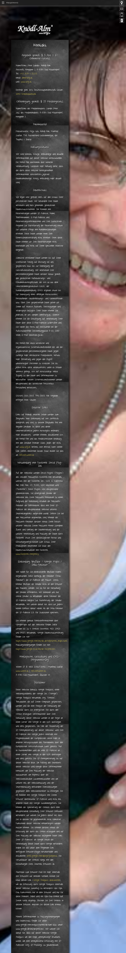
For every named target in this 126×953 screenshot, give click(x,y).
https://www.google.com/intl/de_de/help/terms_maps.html (41, 641)
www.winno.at (22, 671)
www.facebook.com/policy (27, 554)
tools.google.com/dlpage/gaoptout (42, 856)
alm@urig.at (27, 78)
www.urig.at (26, 82)
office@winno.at (26, 455)
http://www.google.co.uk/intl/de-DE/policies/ (35, 649)
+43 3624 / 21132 (28, 73)
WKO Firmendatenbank (26, 94)
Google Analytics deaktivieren (46, 880)
